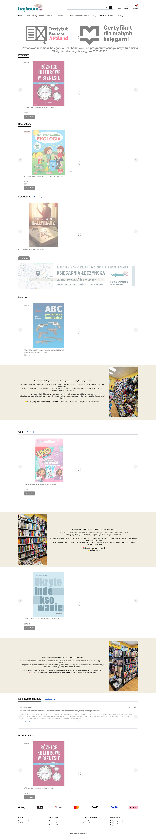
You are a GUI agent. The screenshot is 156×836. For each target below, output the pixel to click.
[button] (110, 7)
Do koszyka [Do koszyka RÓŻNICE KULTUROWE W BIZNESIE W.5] (29, 116)
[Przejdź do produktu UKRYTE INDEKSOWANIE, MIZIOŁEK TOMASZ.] (49, 594)
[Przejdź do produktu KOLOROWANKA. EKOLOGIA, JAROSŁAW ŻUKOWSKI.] (49, 152)
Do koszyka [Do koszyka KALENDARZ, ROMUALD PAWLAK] (24, 258)
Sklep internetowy (77, 833)
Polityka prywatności (117, 821)
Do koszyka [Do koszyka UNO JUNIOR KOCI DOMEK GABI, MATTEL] (29, 493)
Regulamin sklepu (116, 825)
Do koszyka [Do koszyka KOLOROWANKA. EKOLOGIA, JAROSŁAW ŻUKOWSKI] (29, 187)
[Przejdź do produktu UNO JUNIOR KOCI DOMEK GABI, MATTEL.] (49, 460)
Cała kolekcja (39, 197)
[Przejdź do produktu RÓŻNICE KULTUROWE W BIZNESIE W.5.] (49, 83)
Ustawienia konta (54, 823)
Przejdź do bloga (51, 699)
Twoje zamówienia (55, 821)
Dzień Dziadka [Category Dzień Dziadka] (26, 707)
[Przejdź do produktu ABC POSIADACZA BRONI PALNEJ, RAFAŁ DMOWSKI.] (49, 325)
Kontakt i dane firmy (24, 821)
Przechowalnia (53, 825)
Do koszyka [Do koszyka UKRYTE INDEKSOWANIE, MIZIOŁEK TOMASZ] (29, 627)
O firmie (20, 823)
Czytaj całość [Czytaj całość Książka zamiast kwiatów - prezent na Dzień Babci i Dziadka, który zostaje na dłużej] (25, 721)
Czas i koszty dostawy (87, 823)
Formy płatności (85, 821)
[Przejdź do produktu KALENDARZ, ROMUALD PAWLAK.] (43, 225)
